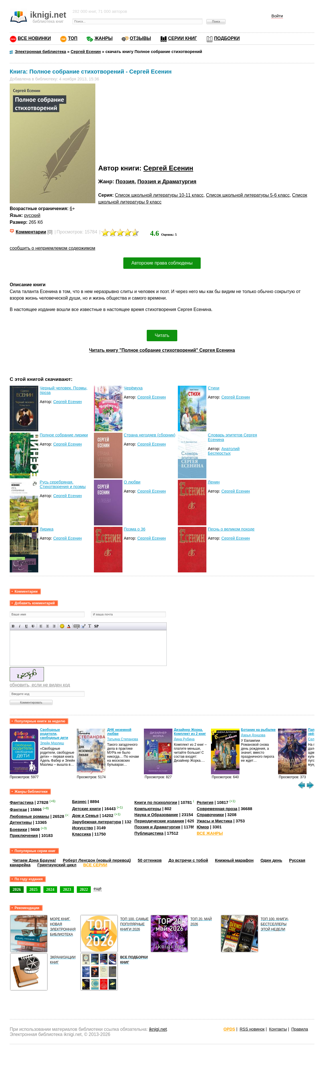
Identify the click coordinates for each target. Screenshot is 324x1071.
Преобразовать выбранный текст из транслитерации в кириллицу (89, 626)
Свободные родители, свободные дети (54, 734)
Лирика (46, 529)
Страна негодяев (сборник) (150, 435)
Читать (162, 335)
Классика (81, 834)
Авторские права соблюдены (161, 263)
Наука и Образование (156, 814)
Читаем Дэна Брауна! (34, 860)
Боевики (18, 829)
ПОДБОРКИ (227, 38)
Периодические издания (159, 821)
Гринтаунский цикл (57, 865)
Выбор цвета (68, 626)
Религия (205, 802)
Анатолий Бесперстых (224, 451)
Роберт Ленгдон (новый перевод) (97, 860)
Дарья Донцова (253, 735)
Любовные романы (29, 816)
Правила (299, 1029)
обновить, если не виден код (40, 684)
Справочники (210, 814)
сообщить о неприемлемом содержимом (52, 248)
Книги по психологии (155, 802)
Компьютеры (147, 808)
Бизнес (79, 801)
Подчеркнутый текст (26, 626)
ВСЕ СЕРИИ (95, 865)
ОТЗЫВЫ (140, 38)
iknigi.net (158, 1029)
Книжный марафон (234, 860)
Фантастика (21, 802)
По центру (47, 626)
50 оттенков (150, 860)
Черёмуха (133, 388)
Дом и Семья (85, 815)
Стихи (213, 388)
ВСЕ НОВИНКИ (34, 38)
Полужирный (13, 626)
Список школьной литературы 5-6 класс (248, 195)
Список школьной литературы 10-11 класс (159, 195)
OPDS (229, 1029)
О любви (132, 482)
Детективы (21, 822)
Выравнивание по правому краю (54, 626)
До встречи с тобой (188, 860)
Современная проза (217, 808)
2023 (67, 889)
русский (32, 215)
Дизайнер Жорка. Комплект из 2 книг (190, 732)
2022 (84, 889)
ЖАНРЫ (103, 38)
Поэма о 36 (135, 529)
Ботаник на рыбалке (258, 730)
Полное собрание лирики (64, 435)
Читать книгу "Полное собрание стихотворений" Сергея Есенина (162, 350)
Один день (271, 860)
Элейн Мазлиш (52, 743)
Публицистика (149, 833)
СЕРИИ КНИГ (182, 38)
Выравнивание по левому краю (41, 626)
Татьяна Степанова (122, 739)
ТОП (72, 38)
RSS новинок (252, 1029)
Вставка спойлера (96, 626)
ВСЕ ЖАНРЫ (210, 833)
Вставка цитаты (83, 626)
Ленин (214, 482)
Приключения (24, 835)
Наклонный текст (20, 626)
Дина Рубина (184, 739)
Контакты (278, 1029)
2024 (50, 889)
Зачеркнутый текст (33, 626)
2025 (33, 889)
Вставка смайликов (62, 626)
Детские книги (86, 808)
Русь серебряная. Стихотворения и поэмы (63, 484)
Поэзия (125, 181)
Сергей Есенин (168, 168)
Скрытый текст (76, 626)
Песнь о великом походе (231, 529)
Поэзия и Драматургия (166, 181)
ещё (98, 888)
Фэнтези (18, 809)
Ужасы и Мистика (214, 821)
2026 (17, 889)
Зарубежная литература (96, 822)
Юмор (203, 827)
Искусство (82, 828)
